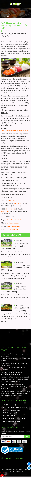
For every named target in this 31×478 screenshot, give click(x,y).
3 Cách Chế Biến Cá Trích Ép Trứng (21, 309)
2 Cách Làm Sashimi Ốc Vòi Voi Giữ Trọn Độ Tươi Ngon (15, 267)
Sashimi (16, 223)
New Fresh (9, 223)
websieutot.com (22, 474)
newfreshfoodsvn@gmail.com (10, 374)
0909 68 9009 (5, 370)
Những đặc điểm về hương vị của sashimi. (15, 131)
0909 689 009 (10, 209)
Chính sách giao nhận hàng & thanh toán (15, 407)
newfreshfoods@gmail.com (13, 372)
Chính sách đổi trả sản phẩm (11, 410)
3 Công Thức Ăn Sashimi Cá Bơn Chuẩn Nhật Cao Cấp (13, 289)
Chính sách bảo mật (8, 415)
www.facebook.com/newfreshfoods (18, 377)
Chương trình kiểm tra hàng (11, 421)
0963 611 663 (5, 211)
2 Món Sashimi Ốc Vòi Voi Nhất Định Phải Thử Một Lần (14, 246)
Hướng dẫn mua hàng (9, 405)
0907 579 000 (12, 200)
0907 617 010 (17, 203)
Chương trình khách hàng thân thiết (13, 418)
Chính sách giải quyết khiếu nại (12, 413)
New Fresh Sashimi (14, 220)
